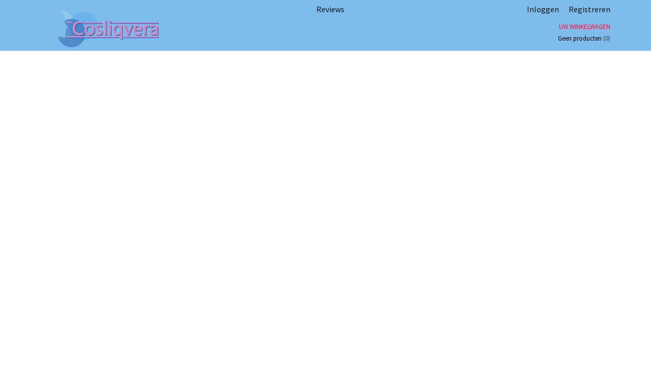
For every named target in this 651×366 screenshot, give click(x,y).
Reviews (330, 9)
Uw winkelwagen (584, 26)
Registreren (589, 9)
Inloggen (543, 9)
